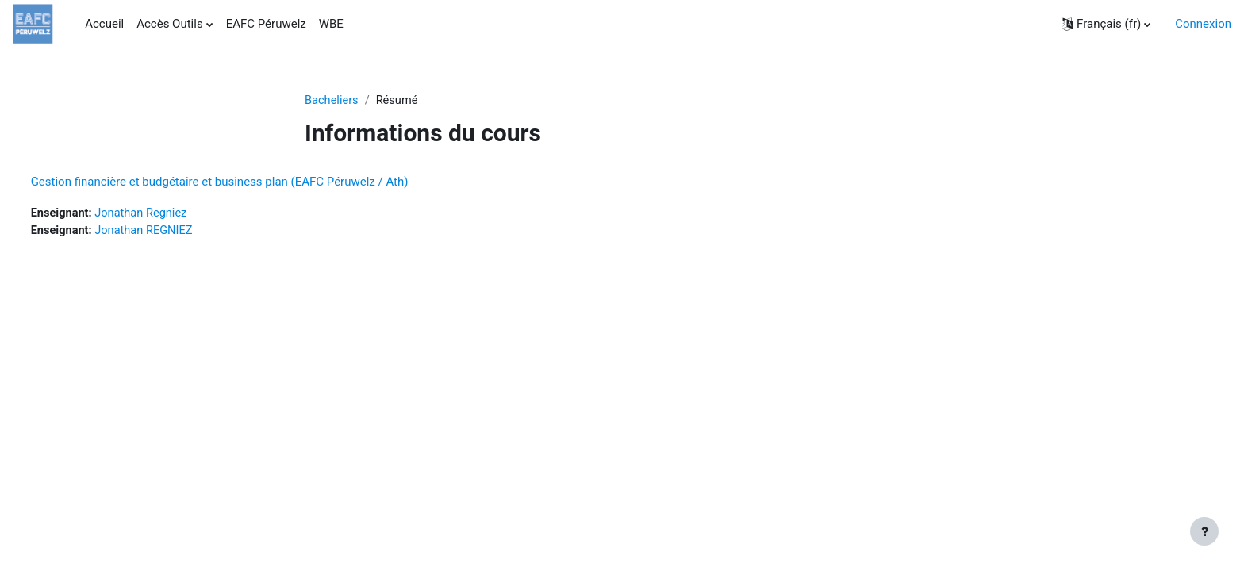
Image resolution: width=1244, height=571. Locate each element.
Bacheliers (332, 101)
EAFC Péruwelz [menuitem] (266, 24)
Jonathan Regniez (173, 214)
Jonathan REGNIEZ (176, 231)
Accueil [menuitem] (104, 24)
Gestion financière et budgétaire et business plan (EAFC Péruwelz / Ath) (249, 182)
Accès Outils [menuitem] (169, 24)
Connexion (1203, 24)
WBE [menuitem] (331, 24)
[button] (1105, 24)
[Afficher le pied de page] (1204, 531)
